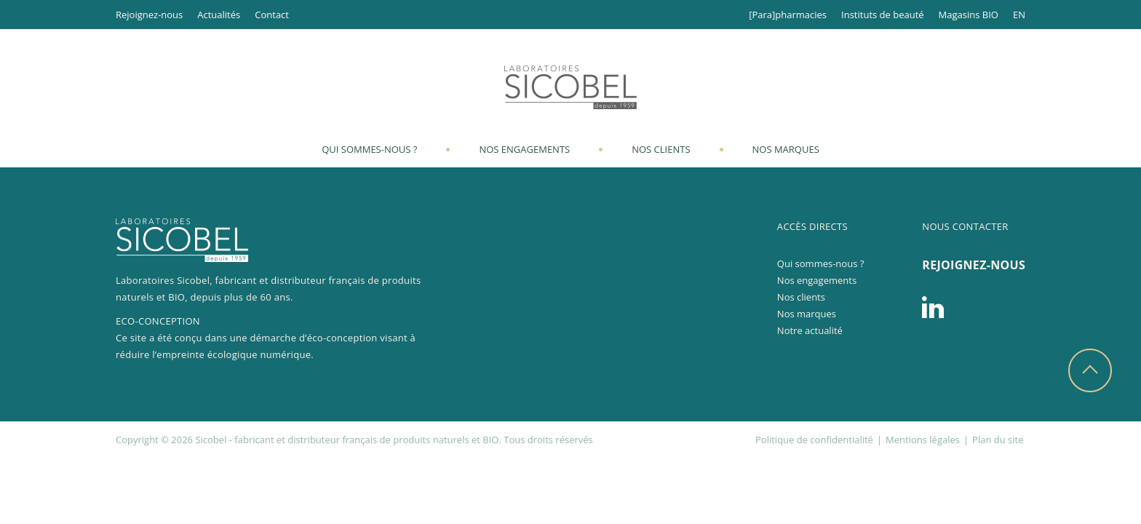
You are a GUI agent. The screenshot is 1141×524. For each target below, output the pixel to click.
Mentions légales (923, 439)
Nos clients (661, 149)
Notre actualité (810, 330)
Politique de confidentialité (814, 439)
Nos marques (785, 149)
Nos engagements (524, 149)
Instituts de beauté (882, 14)
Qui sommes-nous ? (369, 149)
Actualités (218, 14)
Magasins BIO (968, 14)
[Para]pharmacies (788, 14)
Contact (272, 14)
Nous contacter (965, 226)
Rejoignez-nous (149, 14)
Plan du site (997, 439)
